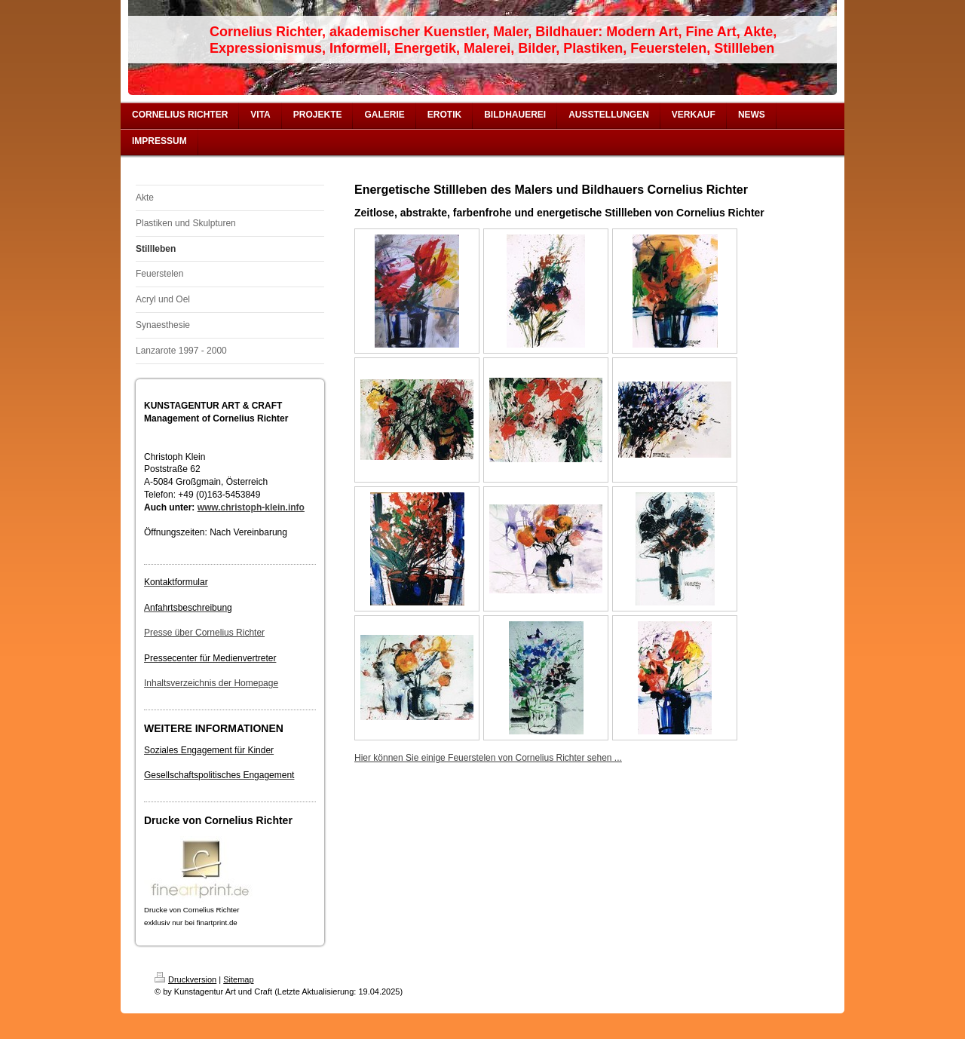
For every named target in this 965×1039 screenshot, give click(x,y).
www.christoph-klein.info (251, 507)
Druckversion (185, 979)
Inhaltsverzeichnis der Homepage (211, 683)
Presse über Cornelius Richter (204, 632)
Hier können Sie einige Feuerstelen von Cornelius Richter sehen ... (488, 757)
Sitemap (238, 979)
